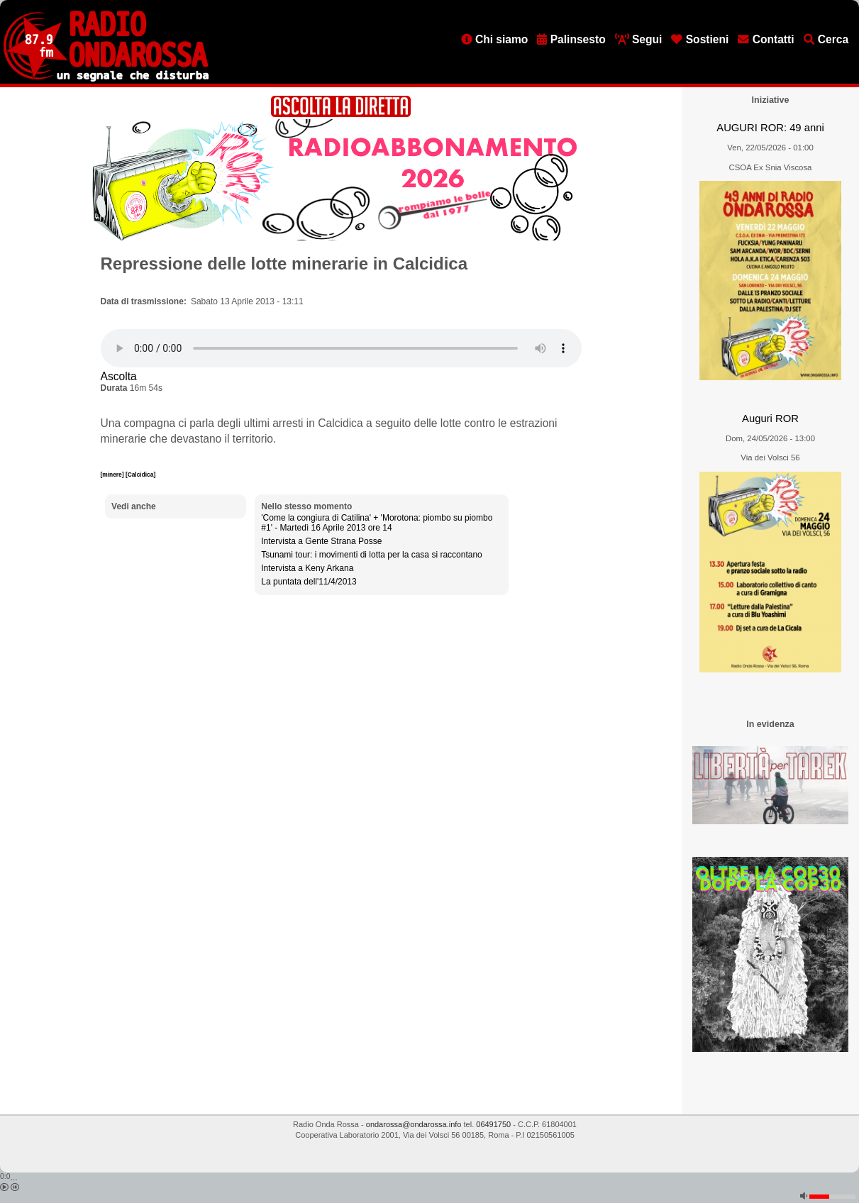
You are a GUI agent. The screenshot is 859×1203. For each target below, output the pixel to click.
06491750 (493, 1124)
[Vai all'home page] (106, 79)
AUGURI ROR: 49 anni (770, 127)
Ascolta (119, 376)
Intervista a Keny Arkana (307, 568)
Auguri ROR (770, 418)
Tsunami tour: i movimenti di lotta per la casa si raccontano (371, 555)
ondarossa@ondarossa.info (414, 1124)
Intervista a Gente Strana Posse (321, 541)
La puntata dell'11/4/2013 (308, 582)
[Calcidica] (140, 474)
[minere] (113, 474)
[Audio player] (341, 348)
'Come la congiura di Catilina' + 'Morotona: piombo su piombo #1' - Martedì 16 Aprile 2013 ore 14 (376, 523)
